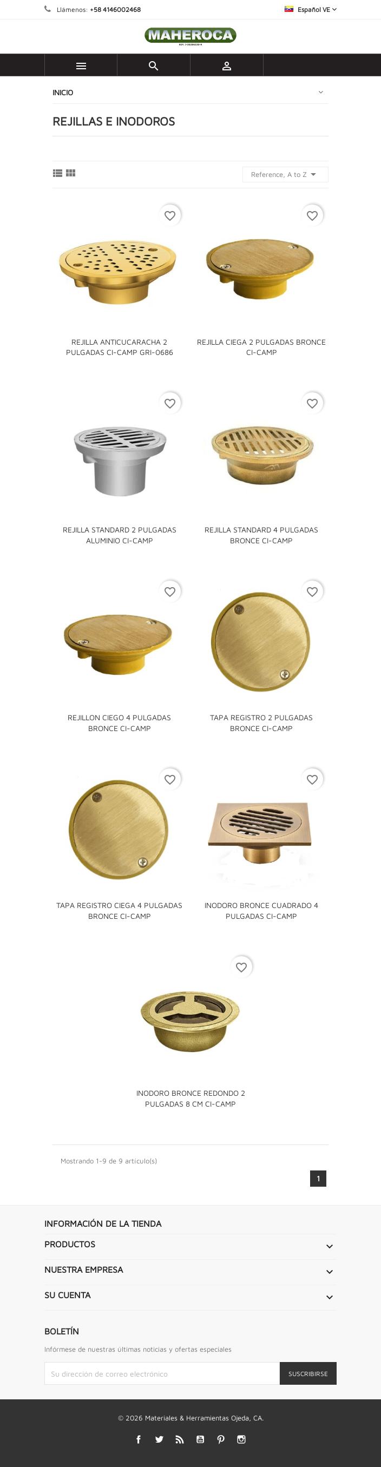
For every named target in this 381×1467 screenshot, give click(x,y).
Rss (180, 1439)
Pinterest (221, 1439)
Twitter (159, 1439)
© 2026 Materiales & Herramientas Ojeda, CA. (191, 1417)
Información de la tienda (102, 1223)
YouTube (200, 1439)
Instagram (241, 1439)
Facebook (138, 1439)
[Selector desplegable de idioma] (311, 9)
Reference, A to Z (285, 174)
